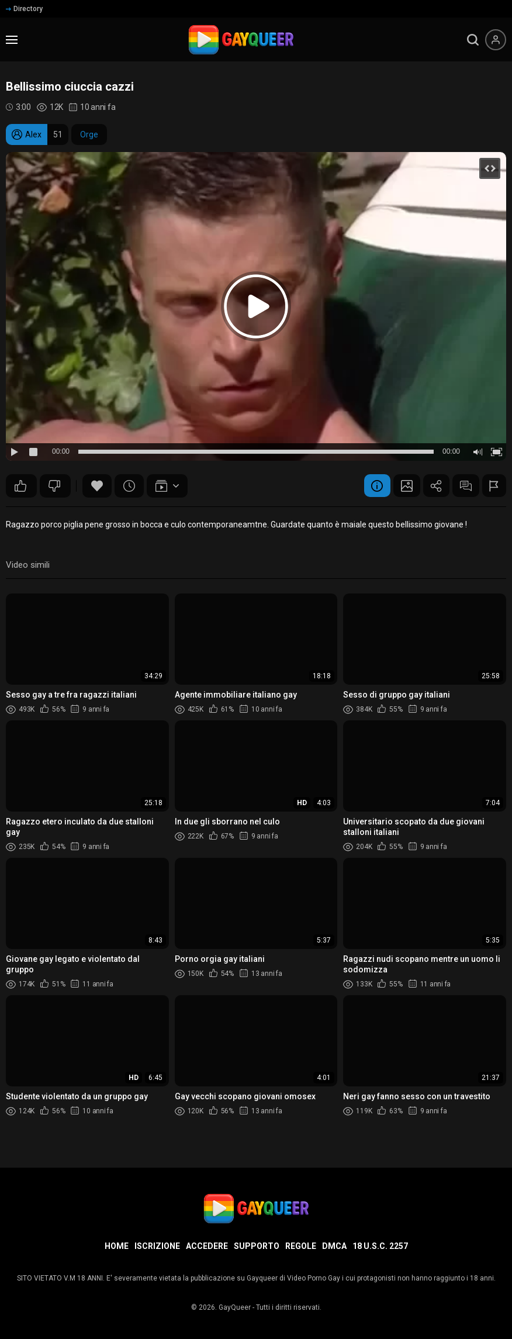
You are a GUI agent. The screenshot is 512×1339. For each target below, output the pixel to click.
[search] (473, 40)
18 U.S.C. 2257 (380, 1246)
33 (20, 486)
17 (54, 486)
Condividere (429, 486)
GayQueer (235, 1307)
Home (117, 1246)
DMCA (334, 1246)
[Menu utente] (495, 39)
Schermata (397, 486)
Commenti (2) (462, 486)
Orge (89, 134)
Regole (300, 1246)
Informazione (365, 486)
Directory (24, 9)
